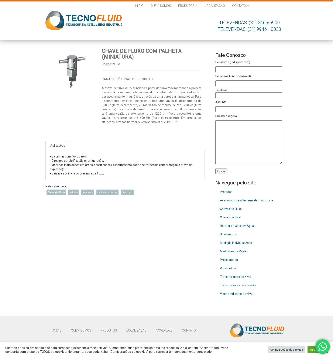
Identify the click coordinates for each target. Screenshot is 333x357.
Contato (240, 6)
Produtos (188, 6)
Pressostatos (229, 259)
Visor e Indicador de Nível (236, 293)
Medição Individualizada (236, 243)
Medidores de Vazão (234, 251)
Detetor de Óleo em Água (237, 226)
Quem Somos (161, 6)
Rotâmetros (228, 268)
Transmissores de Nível (235, 276)
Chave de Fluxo (56, 192)
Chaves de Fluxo (231, 209)
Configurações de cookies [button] (286, 349)
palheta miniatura (107, 192)
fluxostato (127, 192)
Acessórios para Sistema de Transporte (246, 200)
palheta (73, 192)
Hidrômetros (228, 234)
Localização (215, 6)
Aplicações (57, 145)
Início (139, 6)
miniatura (87, 192)
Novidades (164, 330)
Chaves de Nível (230, 217)
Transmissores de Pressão (238, 285)
